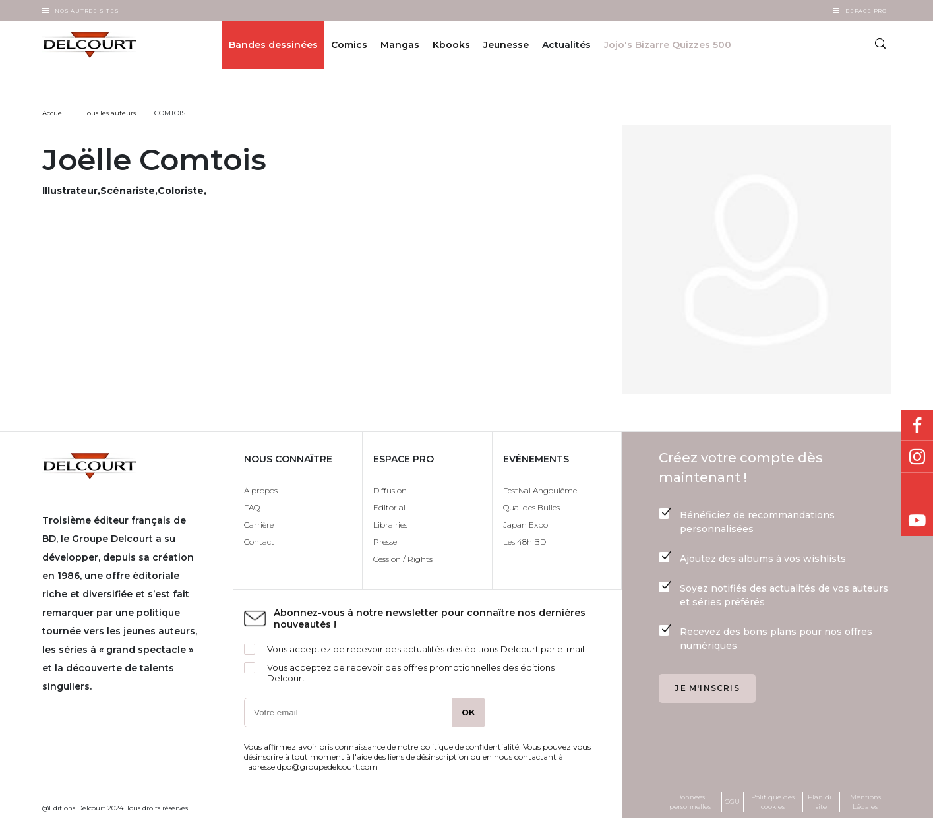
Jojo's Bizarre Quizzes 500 (667, 45)
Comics (349, 45)
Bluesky (917, 488)
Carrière (259, 525)
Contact (259, 542)
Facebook (917, 425)
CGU (732, 801)
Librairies (390, 525)
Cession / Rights (403, 559)
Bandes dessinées (273, 45)
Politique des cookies (773, 802)
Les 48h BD (524, 542)
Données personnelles (690, 802)
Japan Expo (525, 525)
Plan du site (821, 802)
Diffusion (390, 490)
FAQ (252, 507)
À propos (261, 490)
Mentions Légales (865, 802)
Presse (385, 542)
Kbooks (451, 45)
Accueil (54, 113)
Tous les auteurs (110, 113)
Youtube (917, 520)
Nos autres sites (87, 10)
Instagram (917, 457)
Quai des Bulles (531, 507)
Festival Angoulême (540, 490)
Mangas (399, 45)
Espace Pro (866, 10)
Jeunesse (506, 45)
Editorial (389, 507)
